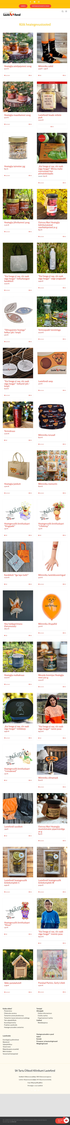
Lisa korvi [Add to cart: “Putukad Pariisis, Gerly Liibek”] (42, 992)
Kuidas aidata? (7, 1009)
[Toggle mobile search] (63, 11)
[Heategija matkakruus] (18, 657)
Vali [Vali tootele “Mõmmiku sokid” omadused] (40, 75)
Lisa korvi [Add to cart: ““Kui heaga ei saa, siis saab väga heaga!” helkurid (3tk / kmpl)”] (7, 395)
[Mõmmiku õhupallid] (52, 605)
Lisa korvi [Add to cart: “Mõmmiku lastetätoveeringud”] (42, 584)
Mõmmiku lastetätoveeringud (51, 575)
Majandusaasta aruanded (11, 1049)
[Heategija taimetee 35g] (18, 148)
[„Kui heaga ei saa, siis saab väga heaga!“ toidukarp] (18, 708)
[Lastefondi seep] (52, 363)
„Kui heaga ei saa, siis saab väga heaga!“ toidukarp (16, 727)
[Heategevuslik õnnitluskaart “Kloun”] (18, 909)
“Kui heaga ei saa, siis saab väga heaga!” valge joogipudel (52, 277)
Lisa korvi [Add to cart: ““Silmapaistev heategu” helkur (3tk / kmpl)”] (7, 341)
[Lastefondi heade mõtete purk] (52, 97)
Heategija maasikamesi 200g (17, 115)
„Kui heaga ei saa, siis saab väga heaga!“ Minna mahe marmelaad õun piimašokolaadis (50, 170)
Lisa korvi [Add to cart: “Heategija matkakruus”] (7, 684)
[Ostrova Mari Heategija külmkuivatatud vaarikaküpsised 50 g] (52, 204)
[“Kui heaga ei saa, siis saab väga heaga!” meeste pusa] (52, 913)
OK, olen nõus (60, 1120)
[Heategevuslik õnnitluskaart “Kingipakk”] (18, 510)
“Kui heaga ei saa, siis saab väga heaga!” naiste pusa (50, 727)
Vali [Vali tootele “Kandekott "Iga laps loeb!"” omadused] (6, 584)
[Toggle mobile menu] (66, 11)
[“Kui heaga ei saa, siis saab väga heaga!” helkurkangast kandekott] (18, 258)
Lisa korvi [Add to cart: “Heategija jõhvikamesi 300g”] (7, 231)
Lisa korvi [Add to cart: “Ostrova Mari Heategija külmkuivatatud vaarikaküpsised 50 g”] (42, 236)
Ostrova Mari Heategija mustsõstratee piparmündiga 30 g (51, 829)
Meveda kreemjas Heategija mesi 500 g (51, 676)
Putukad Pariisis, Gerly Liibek (51, 983)
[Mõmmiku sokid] (52, 48)
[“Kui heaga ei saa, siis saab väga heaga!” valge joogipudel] (52, 258)
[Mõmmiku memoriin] (52, 465)
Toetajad (39, 1009)
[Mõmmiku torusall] (52, 417)
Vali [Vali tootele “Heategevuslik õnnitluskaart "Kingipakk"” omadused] (6, 535)
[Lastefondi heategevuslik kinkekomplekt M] (52, 862)
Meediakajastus (43, 1023)
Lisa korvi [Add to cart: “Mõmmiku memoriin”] (42, 493)
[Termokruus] (18, 415)
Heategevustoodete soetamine (14, 1027)
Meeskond (6, 1042)
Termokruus (9, 431)
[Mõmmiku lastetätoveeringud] (52, 557)
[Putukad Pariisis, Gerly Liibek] (52, 964)
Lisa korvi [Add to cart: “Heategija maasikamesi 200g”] (7, 124)
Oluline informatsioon (45, 1013)
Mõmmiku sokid (45, 66)
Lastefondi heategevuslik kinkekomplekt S (15, 881)
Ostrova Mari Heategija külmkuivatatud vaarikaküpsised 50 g (49, 225)
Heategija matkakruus (14, 675)
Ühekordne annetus (10, 1013)
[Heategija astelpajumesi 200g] (18, 48)
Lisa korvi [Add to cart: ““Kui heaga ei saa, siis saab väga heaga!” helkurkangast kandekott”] (7, 290)
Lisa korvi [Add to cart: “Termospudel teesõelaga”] (42, 339)
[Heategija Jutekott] (18, 465)
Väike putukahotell (12, 983)
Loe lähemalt (13, 1121)
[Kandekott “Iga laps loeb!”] (18, 557)
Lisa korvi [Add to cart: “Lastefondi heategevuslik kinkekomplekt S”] (7, 892)
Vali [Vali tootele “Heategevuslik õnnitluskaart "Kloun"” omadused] (6, 934)
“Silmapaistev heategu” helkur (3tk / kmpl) (15, 331)
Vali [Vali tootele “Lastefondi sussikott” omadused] (6, 835)
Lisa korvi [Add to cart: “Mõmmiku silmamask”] (42, 787)
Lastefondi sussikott (13, 826)
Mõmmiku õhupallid (47, 624)
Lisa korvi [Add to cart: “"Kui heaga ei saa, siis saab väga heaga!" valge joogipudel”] (42, 287)
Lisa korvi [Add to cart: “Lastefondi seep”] (42, 390)
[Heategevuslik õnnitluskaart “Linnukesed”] (18, 755)
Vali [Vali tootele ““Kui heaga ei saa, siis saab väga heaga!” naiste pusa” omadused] (40, 738)
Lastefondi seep (45, 381)
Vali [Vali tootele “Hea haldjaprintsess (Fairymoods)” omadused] (6, 635)
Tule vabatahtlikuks (10, 1020)
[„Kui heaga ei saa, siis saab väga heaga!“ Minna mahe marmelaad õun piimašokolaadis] (52, 148)
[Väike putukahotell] (18, 964)
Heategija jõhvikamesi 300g (16, 222)
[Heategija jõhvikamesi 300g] (18, 204)
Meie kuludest (7, 1051)
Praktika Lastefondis (10, 1025)
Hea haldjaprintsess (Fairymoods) (13, 625)
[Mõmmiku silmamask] (52, 759)
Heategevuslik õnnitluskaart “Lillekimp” (51, 524)
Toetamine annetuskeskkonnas (14, 1016)
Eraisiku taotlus (43, 1016)
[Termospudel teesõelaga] (52, 311)
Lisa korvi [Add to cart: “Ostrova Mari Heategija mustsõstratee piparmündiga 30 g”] (42, 840)
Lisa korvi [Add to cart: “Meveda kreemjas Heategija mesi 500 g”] (42, 686)
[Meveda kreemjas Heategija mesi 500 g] (52, 657)
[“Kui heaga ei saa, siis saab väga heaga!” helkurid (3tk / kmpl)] (18, 363)
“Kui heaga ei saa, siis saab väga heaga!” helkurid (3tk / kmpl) (16, 383)
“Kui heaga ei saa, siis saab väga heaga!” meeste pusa (50, 932)
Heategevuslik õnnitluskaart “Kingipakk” (17, 524)
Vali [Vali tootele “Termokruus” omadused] (6, 440)
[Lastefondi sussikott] (18, 808)
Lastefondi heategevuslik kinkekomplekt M (49, 881)
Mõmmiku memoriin (47, 484)
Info (31, 75)
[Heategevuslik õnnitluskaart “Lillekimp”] (52, 510)
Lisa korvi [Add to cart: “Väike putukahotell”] (7, 992)
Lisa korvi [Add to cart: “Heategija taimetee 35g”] (7, 175)
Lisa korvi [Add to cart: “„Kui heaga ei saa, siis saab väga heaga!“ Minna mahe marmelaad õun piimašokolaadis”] (42, 182)
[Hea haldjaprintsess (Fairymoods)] (18, 605)
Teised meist (7, 1047)
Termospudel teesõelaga (49, 330)
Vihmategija (30, 1085)
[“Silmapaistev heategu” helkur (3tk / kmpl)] (18, 311)
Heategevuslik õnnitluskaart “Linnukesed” (17, 769)
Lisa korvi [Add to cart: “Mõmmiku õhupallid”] (42, 633)
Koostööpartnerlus (10, 1023)
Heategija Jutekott (12, 484)
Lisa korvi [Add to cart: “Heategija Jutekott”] (7, 493)
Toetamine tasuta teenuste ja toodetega (16, 1018)
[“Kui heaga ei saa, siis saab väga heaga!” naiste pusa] (52, 708)
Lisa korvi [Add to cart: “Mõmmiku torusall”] (42, 444)
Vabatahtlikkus (7, 1044)
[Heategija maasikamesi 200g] (18, 97)
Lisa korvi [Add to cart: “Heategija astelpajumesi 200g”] (7, 75)
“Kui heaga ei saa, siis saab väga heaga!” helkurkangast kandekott (17, 278)
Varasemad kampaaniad (10, 1054)
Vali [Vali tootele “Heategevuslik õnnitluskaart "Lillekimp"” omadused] (40, 535)
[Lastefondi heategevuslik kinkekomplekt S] (18, 862)
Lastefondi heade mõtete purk (49, 116)
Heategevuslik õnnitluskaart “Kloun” (17, 923)
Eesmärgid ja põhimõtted (11, 1040)
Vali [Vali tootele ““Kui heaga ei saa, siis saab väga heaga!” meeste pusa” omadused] (40, 943)
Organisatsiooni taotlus (45, 1018)
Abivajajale (39, 1011)
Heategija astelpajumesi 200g (17, 66)
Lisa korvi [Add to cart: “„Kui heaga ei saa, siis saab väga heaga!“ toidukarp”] (7, 738)
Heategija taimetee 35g (14, 166)
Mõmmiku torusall (46, 435)
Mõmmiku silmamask (48, 777)
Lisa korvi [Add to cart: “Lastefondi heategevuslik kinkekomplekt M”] (42, 892)
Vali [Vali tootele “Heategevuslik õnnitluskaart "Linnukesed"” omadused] (6, 780)
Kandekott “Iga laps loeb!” (16, 575)
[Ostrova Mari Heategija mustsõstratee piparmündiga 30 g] (52, 808)
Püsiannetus (8, 1011)
